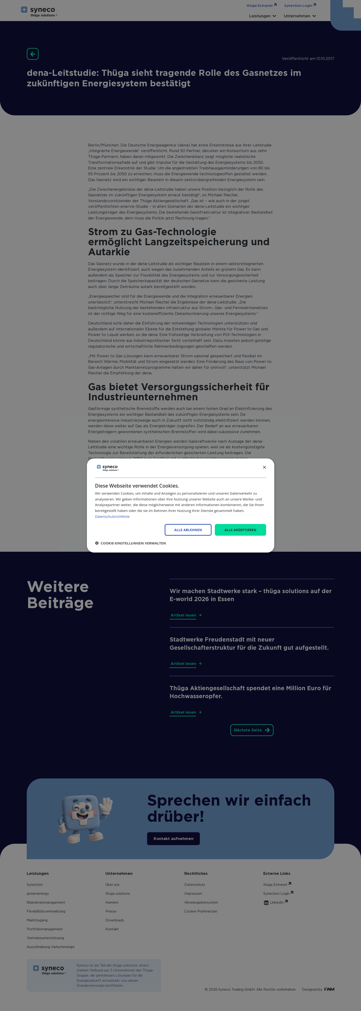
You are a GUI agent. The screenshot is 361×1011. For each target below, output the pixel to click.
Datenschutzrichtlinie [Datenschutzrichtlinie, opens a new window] (112, 516)
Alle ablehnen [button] (188, 530)
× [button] (264, 467)
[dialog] (180, 505)
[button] (130, 543)
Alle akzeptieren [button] (240, 529)
